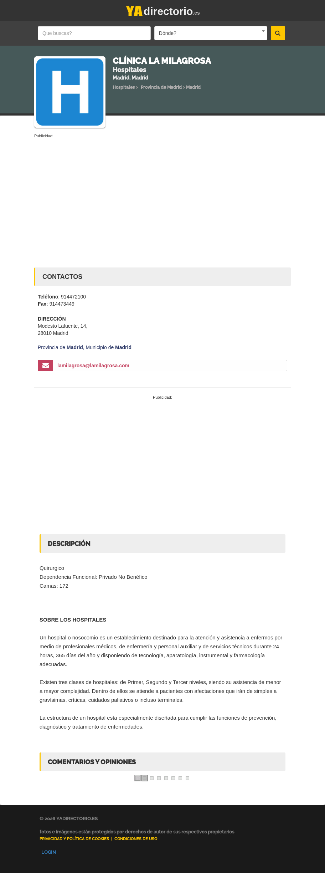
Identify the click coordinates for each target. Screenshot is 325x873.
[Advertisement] (162, 192)
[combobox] (210, 33)
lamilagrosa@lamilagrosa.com (93, 365)
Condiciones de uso (135, 839)
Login (48, 852)
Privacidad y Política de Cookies (74, 839)
